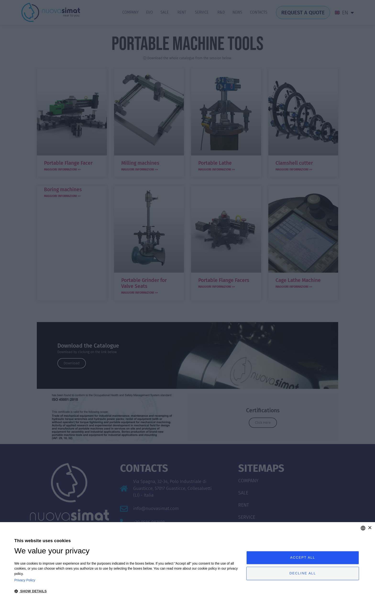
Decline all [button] (302, 573)
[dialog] (187, 563)
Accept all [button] (302, 557)
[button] (126, 591)
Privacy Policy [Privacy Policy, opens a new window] (24, 580)
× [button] (369, 528)
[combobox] (363, 528)
